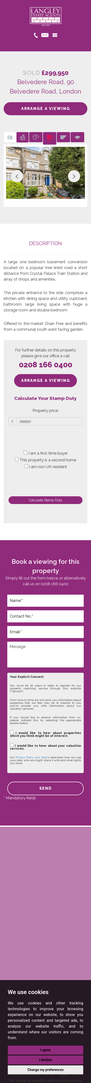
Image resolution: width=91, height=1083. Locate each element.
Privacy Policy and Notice (32, 757)
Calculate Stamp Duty (45, 500)
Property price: (45, 410)
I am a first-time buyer (46, 453)
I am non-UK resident (45, 466)
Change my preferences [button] (45, 1070)
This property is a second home (45, 459)
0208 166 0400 (45, 364)
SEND (45, 788)
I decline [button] (45, 1060)
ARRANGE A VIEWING (45, 108)
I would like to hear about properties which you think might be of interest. (45, 733)
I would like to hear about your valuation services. (45, 746)
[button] (17, 176)
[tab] (10, 137)
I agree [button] (45, 1050)
